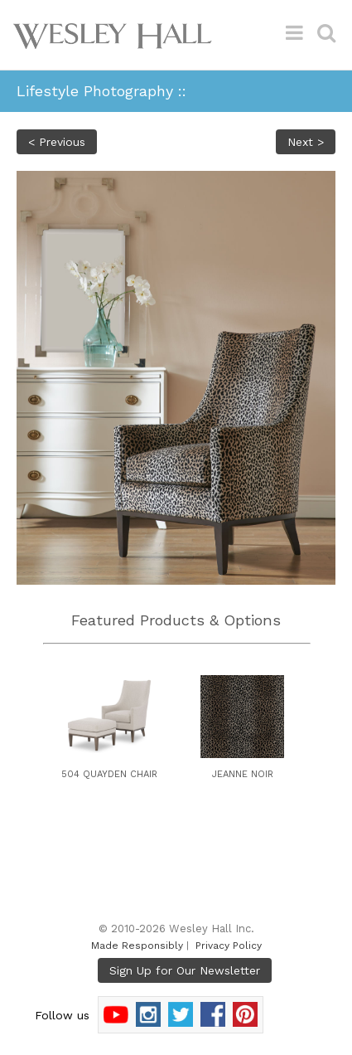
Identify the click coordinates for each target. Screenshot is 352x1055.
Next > (305, 141)
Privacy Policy (228, 945)
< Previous (56, 141)
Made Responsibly (137, 945)
